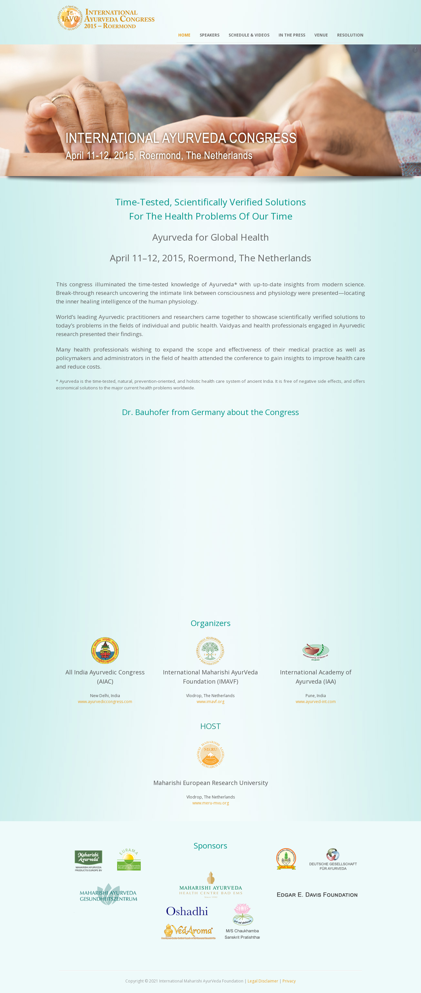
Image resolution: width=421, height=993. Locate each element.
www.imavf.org (210, 701)
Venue (321, 35)
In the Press (292, 35)
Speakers (209, 35)
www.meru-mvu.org (210, 803)
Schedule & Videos (249, 35)
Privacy (289, 981)
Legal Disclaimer (263, 981)
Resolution (350, 35)
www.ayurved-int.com (316, 701)
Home (184, 35)
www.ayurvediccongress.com (105, 701)
